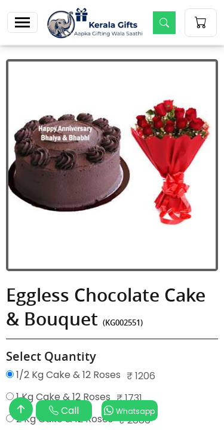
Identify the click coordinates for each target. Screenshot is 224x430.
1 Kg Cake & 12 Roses (58, 397)
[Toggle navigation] (22, 22)
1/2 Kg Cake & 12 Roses (63, 375)
